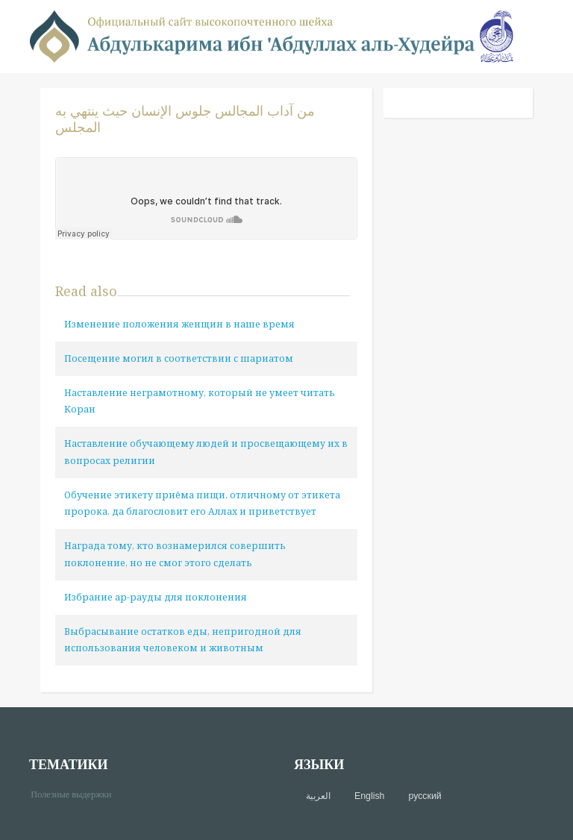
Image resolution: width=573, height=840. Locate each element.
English (369, 796)
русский (424, 796)
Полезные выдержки (76, 793)
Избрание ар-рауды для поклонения (155, 597)
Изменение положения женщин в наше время (179, 324)
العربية (318, 796)
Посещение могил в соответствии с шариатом (178, 358)
